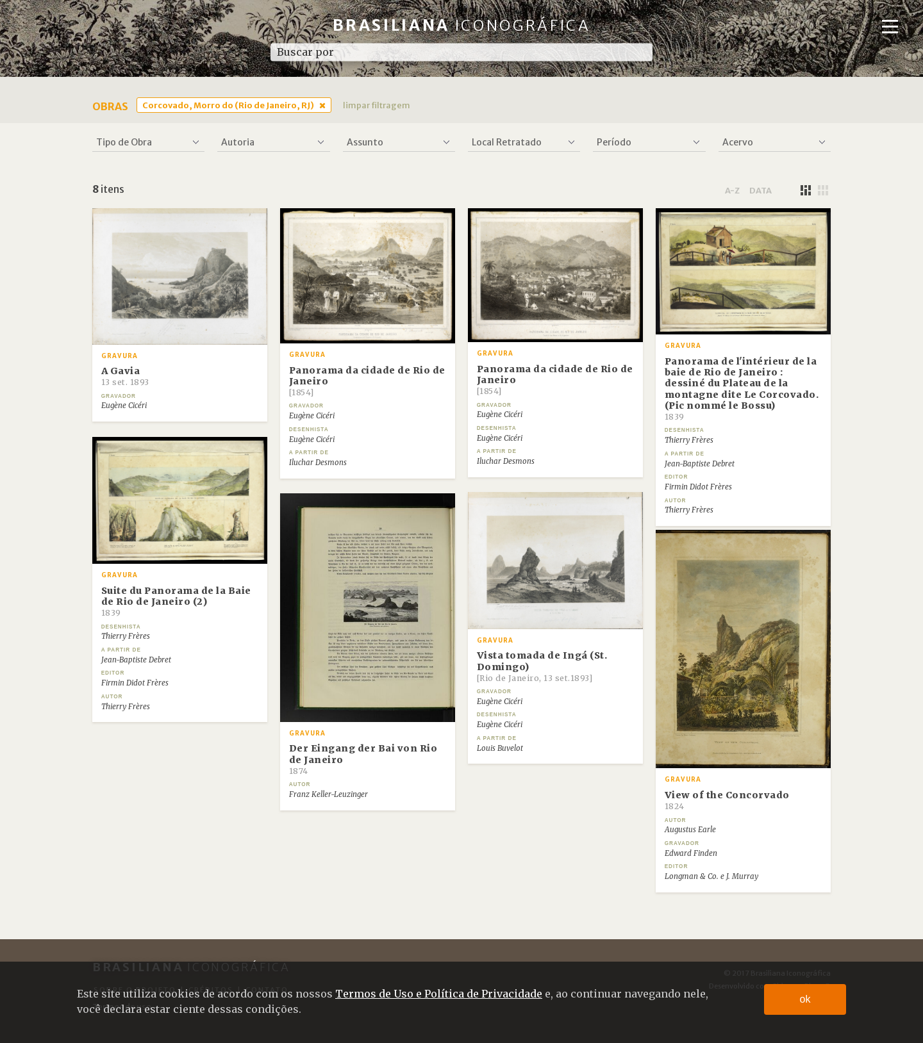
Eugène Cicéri (124, 405)
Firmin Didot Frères (698, 486)
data (760, 190)
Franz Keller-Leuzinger (328, 794)
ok (805, 999)
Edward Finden (691, 853)
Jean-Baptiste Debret (700, 463)
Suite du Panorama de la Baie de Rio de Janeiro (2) (176, 601)
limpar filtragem (376, 105)
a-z (732, 190)
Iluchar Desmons (318, 462)
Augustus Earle (690, 829)
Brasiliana (462, 25)
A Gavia (125, 376)
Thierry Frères (689, 440)
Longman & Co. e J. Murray (711, 876)
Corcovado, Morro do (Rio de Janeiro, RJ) (228, 105)
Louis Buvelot (500, 748)
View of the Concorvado (727, 800)
